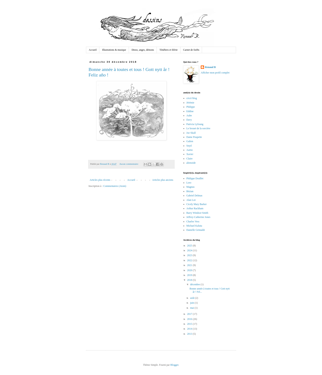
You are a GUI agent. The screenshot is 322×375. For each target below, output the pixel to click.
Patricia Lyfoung (194, 124)
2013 (190, 333)
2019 (190, 275)
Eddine (190, 111)
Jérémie (190, 102)
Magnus (190, 186)
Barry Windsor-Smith (197, 212)
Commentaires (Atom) (114, 186)
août (192, 297)
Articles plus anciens (162, 179)
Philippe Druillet (194, 178)
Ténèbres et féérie (169, 49)
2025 (190, 245)
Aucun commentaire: (129, 164)
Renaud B (210, 67)
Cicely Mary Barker (196, 204)
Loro (188, 182)
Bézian (189, 191)
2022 (190, 260)
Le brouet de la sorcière (198, 128)
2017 (190, 313)
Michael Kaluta (194, 225)
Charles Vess (192, 221)
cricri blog (191, 98)
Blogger (174, 364)
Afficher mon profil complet (215, 72)
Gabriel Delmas (194, 195)
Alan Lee (191, 199)
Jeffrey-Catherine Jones (198, 217)
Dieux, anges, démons (143, 49)
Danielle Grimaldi (195, 229)
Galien (189, 141)
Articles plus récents (100, 179)
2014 (190, 328)
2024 (190, 250)
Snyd (189, 145)
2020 (190, 270)
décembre (195, 284)
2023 (190, 255)
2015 (190, 323)
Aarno (189, 149)
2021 (190, 265)
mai (192, 307)
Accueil (93, 49)
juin (192, 302)
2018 (190, 280)
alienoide (191, 162)
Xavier (189, 154)
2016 (190, 319)
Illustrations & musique (114, 49)
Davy (189, 119)
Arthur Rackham (194, 208)
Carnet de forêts (191, 49)
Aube (189, 115)
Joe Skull (191, 132)
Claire (189, 158)
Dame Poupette (194, 137)
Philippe (190, 106)
